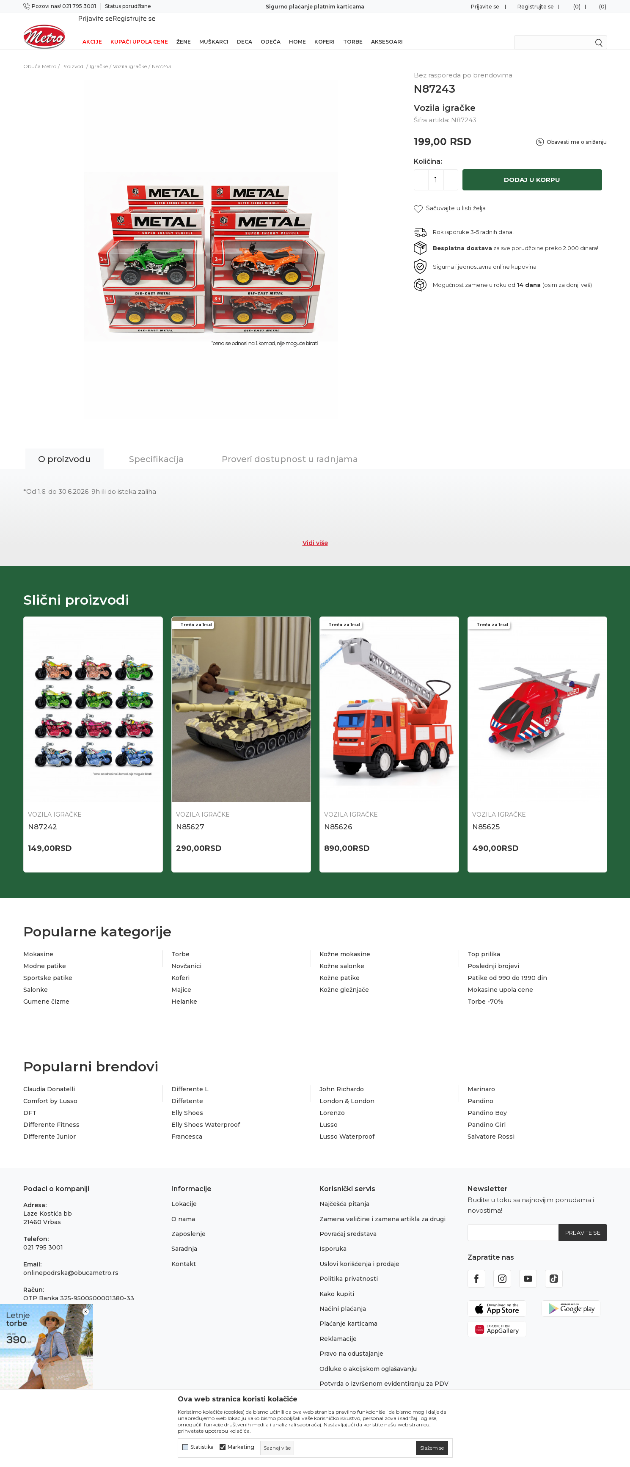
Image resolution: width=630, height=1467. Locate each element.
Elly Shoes (187, 1102)
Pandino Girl (487, 1113)
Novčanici (186, 955)
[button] (450, 197)
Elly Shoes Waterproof (205, 1113)
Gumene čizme (46, 990)
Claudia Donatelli (49, 1078)
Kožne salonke (341, 955)
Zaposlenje (188, 1223)
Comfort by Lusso (50, 1090)
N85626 (338, 816)
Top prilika (484, 943)
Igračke (99, 55)
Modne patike (44, 955)
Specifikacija (156, 448)
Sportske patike (47, 967)
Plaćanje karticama (348, 1312)
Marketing (241, 1447)
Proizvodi (73, 55)
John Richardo (341, 1078)
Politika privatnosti (348, 1268)
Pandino (480, 1090)
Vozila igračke (130, 55)
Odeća (271, 31)
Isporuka (333, 1237)
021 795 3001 (43, 1236)
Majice (181, 979)
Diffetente (187, 1090)
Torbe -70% (485, 990)
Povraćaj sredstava (348, 1223)
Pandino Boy (487, 1102)
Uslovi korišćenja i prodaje (359, 1253)
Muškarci (213, 31)
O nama (183, 1208)
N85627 (190, 816)
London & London (346, 1090)
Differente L (190, 1078)
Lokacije (184, 1193)
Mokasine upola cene (500, 979)
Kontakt (183, 1253)
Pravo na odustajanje (351, 1342)
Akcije (92, 31)
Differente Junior (49, 1125)
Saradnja (184, 1237)
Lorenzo (332, 1102)
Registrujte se (535, 6)
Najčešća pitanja (344, 1193)
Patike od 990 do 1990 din (507, 967)
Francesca (186, 1125)
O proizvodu (64, 448)
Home (297, 31)
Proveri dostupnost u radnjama (290, 448)
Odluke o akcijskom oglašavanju (368, 1358)
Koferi (324, 31)
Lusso (328, 1113)
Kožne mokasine (344, 943)
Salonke (35, 979)
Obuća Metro (39, 55)
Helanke (184, 990)
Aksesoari (387, 31)
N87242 (42, 816)
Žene (183, 31)
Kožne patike (339, 967)
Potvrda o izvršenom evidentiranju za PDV (383, 1372)
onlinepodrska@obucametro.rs (70, 1262)
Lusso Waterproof (346, 1125)
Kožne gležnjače (344, 979)
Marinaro (481, 1078)
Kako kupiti (336, 1283)
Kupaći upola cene (139, 31)
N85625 (486, 816)
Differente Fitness (51, 1113)
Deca (244, 31)
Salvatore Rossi (491, 1125)
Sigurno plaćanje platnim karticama (315, 6)
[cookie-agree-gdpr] (432, 1448)
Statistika (202, 1447)
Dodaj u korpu (532, 169)
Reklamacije (338, 1328)
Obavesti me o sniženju (577, 131)
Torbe (353, 31)
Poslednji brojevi (493, 955)
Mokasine (38, 943)
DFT (29, 1102)
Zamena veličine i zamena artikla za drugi (382, 1208)
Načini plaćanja (342, 1298)
